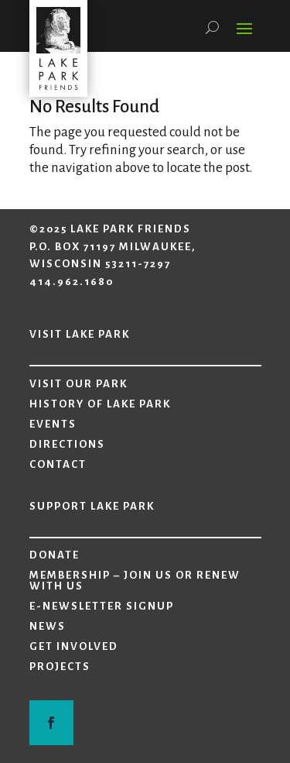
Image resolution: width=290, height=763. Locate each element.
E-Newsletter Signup (101, 606)
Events (53, 424)
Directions (67, 444)
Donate (54, 555)
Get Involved (73, 646)
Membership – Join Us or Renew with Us (135, 581)
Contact (58, 464)
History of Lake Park (100, 404)
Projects (59, 667)
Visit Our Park (78, 384)
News (47, 626)
